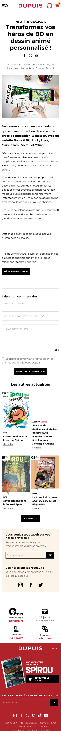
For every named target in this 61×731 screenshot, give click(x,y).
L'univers (13, 64)
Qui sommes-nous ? (26, 726)
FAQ (53, 723)
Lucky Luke (13, 68)
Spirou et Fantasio (45, 68)
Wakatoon (23, 161)
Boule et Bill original (43, 64)
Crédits (43, 726)
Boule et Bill (25, 64)
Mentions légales (28, 723)
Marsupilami (27, 68)
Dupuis (30, 6)
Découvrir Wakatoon (16, 273)
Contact (44, 723)
